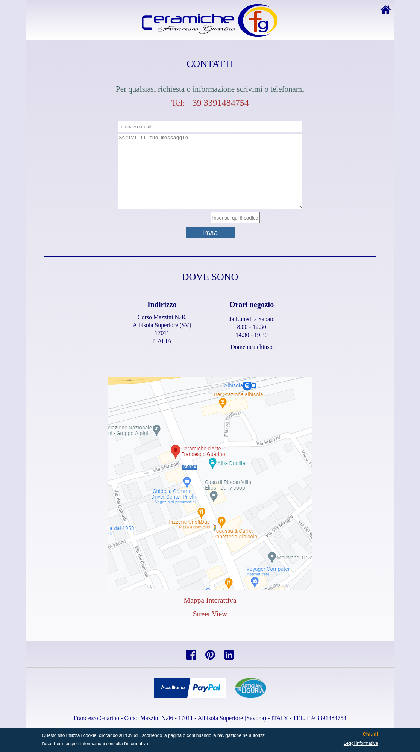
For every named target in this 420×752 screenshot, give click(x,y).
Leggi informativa (361, 743)
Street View (210, 614)
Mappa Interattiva (210, 600)
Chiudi (370, 734)
